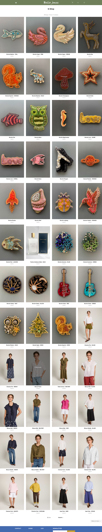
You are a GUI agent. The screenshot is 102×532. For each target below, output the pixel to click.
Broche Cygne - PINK (38, 54)
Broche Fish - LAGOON (12, 262)
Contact (18, 528)
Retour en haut (96, 521)
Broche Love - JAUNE (90, 137)
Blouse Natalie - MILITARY (38, 469)
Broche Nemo (38, 178)
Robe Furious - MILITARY (64, 386)
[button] (72, 3)
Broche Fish (12, 137)
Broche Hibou (38, 137)
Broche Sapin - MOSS (38, 345)
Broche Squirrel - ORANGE (12, 95)
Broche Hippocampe (64, 137)
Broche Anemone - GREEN (90, 262)
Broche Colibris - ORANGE (90, 220)
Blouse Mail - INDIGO (12, 428)
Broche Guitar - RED (64, 303)
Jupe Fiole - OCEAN (90, 511)
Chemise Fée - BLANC (90, 345)
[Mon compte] (78, 2)
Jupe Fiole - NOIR (64, 511)
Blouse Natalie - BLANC (90, 428)
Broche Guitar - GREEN (90, 303)
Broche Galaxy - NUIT (12, 303)
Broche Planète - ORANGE (90, 178)
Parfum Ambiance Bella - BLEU (38, 262)
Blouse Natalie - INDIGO (12, 469)
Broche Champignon (64, 95)
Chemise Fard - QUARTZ (12, 511)
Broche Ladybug (64, 220)
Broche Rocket (12, 220)
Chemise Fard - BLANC (90, 469)
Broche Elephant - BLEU (38, 95)
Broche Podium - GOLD (12, 345)
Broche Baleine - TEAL (12, 54)
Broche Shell (38, 220)
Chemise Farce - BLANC (64, 469)
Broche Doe (90, 54)
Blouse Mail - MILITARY (38, 428)
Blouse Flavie (38, 386)
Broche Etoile (90, 95)
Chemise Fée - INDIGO (12, 386)
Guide (30, 528)
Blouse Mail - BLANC (90, 386)
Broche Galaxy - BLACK (38, 303)
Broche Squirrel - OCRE (64, 345)
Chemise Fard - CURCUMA (38, 511)
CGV (42, 528)
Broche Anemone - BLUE (64, 262)
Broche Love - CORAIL (12, 178)
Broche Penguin (64, 178)
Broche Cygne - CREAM (64, 54)
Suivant (61, 517)
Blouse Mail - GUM (63, 428)
